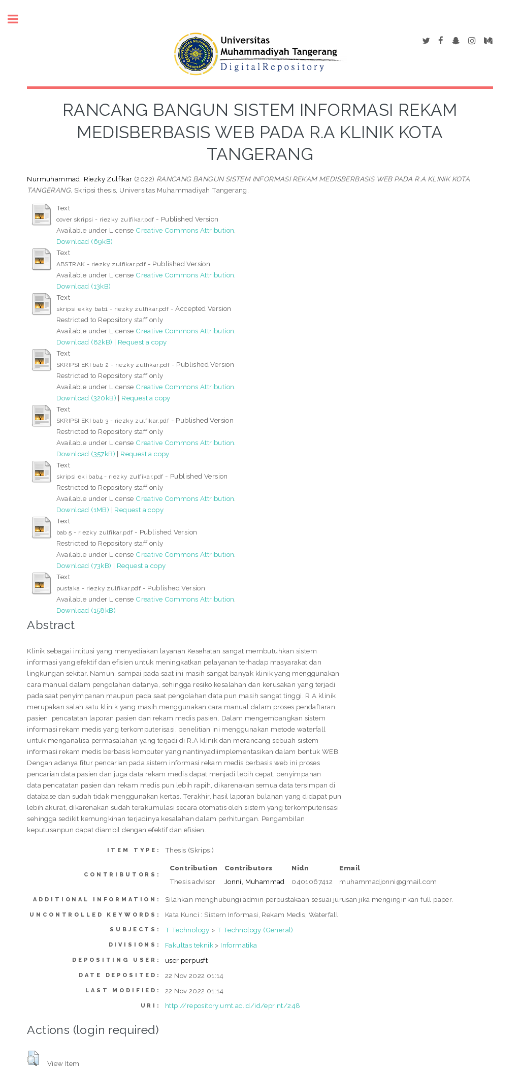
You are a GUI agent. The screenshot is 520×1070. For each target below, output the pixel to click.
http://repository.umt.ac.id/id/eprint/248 (232, 1005)
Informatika (238, 945)
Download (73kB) (84, 565)
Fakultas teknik (189, 945)
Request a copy (142, 342)
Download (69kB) (84, 241)
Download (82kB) (84, 342)
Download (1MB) (83, 510)
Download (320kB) (86, 398)
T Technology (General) (255, 930)
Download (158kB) (86, 610)
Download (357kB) (85, 454)
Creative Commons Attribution (185, 230)
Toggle (18, 19)
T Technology (187, 930)
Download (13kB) (83, 286)
